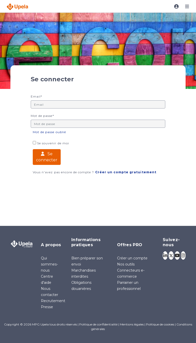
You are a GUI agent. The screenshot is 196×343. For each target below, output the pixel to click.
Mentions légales (132, 324)
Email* (36, 96)
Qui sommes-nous (49, 264)
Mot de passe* (42, 116)
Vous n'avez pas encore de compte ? (94, 172)
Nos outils (126, 264)
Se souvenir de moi (51, 143)
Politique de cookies (160, 324)
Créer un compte (132, 258)
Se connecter (46, 156)
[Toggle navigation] (176, 6)
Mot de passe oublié (49, 132)
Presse (47, 307)
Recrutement (53, 301)
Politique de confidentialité (98, 324)
